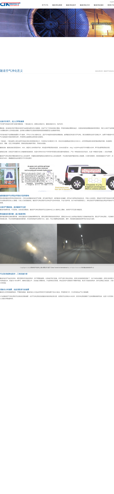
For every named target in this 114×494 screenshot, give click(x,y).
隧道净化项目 (99, 5)
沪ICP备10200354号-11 (87, 301)
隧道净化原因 (57, 5)
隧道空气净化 (10, 4)
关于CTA (45, 5)
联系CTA (111, 5)
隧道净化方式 (85, 5)
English (112, 2)
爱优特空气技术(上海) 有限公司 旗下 (40, 301)
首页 (101, 86)
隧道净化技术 (71, 5)
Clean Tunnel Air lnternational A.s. (60, 301)
